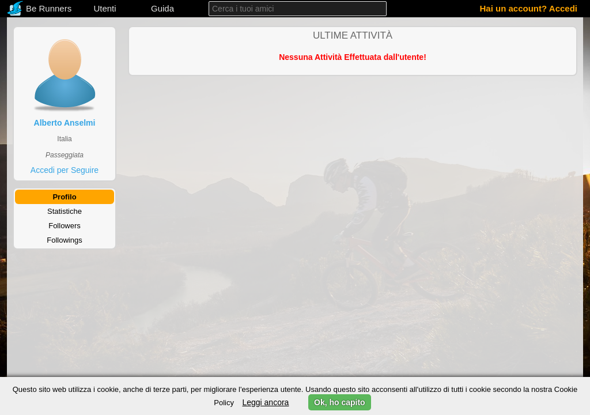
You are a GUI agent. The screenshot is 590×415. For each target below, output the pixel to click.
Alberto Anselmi (65, 122)
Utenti (104, 8)
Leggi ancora (265, 402)
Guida (162, 8)
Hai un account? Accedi (528, 8)
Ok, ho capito (339, 402)
